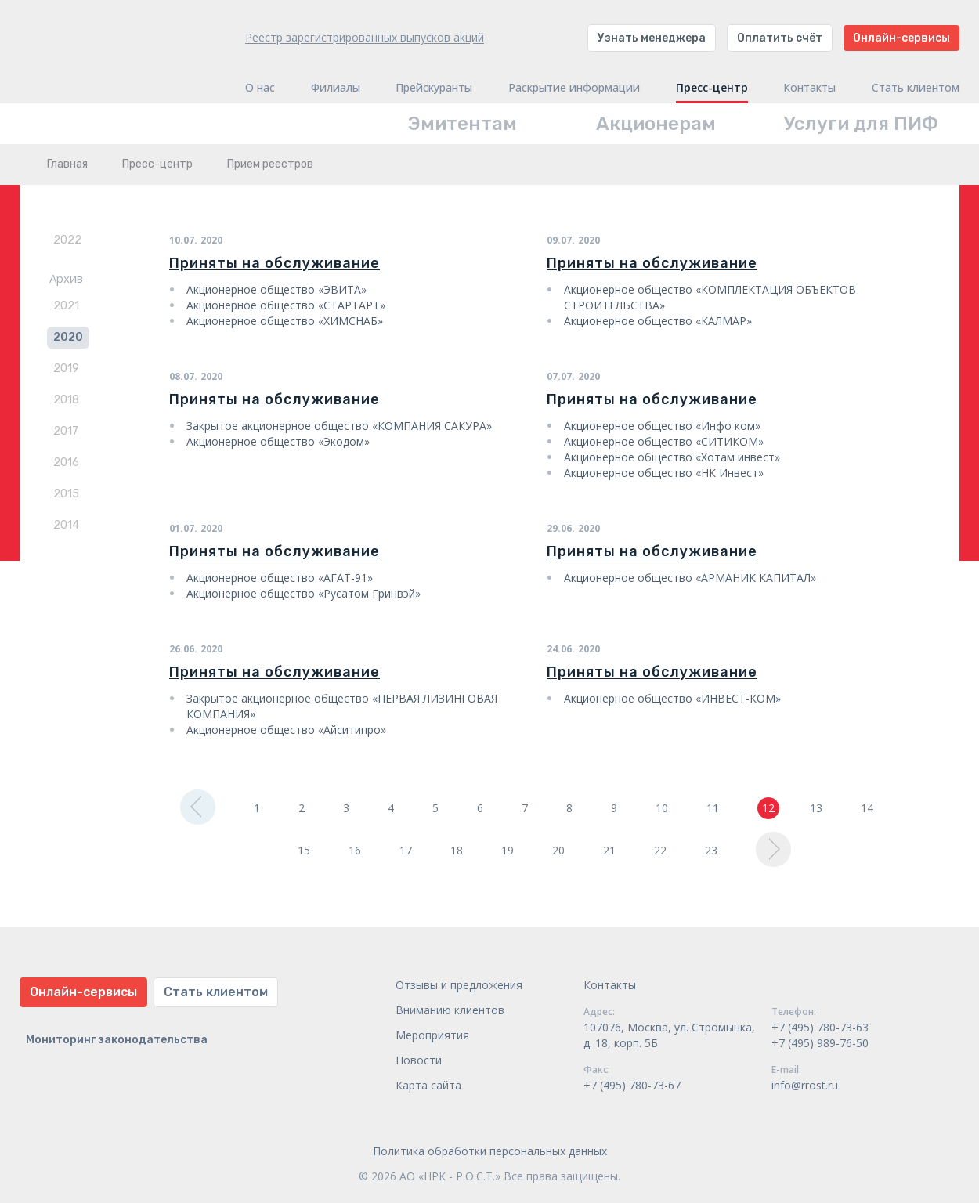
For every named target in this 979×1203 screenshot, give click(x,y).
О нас (260, 87)
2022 (67, 240)
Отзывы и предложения (459, 984)
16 (355, 850)
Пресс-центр (712, 87)
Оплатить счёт (779, 38)
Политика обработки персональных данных (490, 1150)
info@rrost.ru (804, 1085)
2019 (66, 368)
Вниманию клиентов (450, 1009)
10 (662, 807)
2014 (66, 525)
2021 (66, 305)
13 (816, 807)
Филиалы (335, 87)
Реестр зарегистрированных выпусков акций (364, 37)
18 (456, 850)
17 (405, 850)
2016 (66, 462)
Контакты (809, 87)
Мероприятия (432, 1035)
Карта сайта (428, 1085)
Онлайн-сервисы (901, 38)
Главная (67, 164)
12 (768, 807)
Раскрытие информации (574, 87)
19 (507, 850)
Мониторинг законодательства (117, 1039)
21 (609, 850)
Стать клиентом (915, 87)
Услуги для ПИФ (861, 124)
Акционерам (656, 124)
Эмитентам (462, 124)
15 (304, 850)
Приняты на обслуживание (274, 263)
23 (711, 850)
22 (660, 850)
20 (558, 850)
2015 (66, 493)
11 (712, 807)
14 (867, 807)
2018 (66, 399)
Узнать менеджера (652, 38)
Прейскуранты (434, 87)
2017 (65, 431)
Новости (419, 1060)
